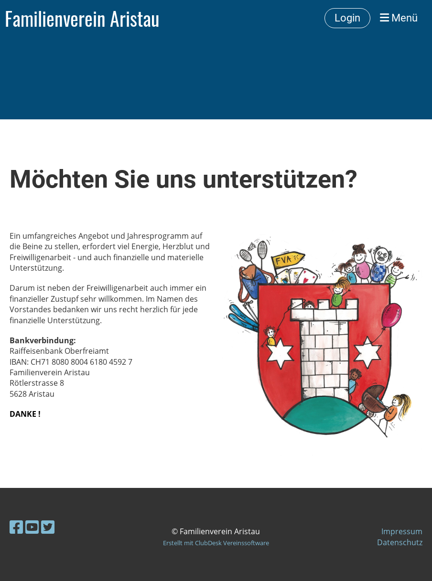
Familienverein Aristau (82, 18)
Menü (399, 18)
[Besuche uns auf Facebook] (16, 527)
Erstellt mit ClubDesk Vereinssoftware (216, 543)
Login (347, 18)
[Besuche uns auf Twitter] (47, 527)
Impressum (401, 531)
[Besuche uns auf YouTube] (32, 527)
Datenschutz (399, 542)
